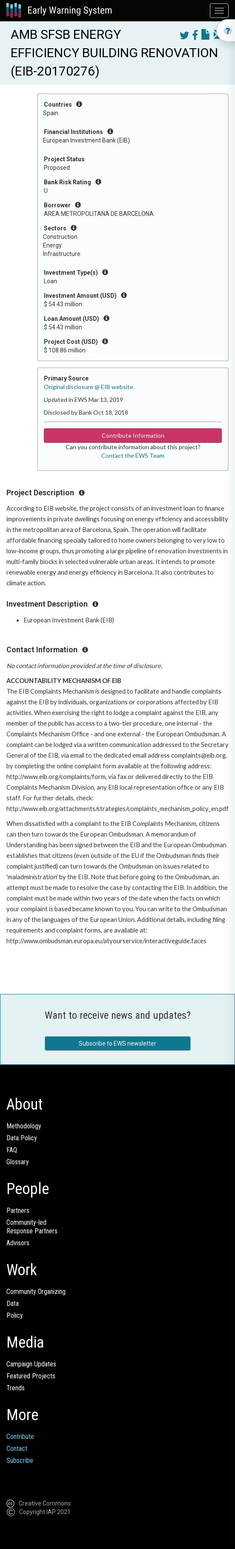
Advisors (17, 1243)
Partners (17, 1210)
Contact (16, 1448)
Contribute (20, 1437)
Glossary (17, 1162)
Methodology (23, 1126)
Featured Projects (30, 1376)
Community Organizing (36, 1291)
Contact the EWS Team (132, 455)
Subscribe (19, 1460)
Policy (14, 1315)
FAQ (11, 1150)
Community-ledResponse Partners (31, 1226)
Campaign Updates (31, 1364)
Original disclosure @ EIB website (88, 386)
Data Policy (21, 1138)
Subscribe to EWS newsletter (117, 1043)
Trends (15, 1388)
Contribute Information (133, 435)
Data (12, 1303)
